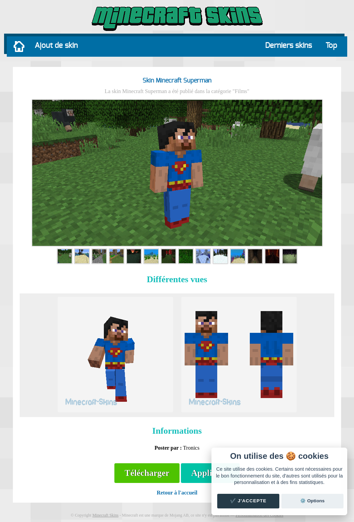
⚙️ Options (312, 500)
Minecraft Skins (105, 515)
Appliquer (210, 473)
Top (331, 45)
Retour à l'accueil (177, 493)
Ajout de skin (56, 45)
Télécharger (147, 473)
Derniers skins (288, 45)
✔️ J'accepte (248, 500)
